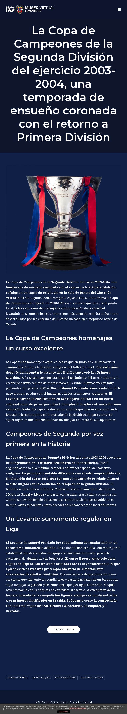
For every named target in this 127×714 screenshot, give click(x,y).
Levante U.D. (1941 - (41, 678)
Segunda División (65, 282)
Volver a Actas (63, 629)
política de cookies (78, 708)
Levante (76, 372)
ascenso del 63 (55, 372)
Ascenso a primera (17, 678)
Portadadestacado (65, 678)
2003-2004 (102, 282)
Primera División (102, 287)
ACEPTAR (63, 712)
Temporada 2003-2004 (92, 678)
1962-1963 (49, 478)
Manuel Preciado (74, 388)
